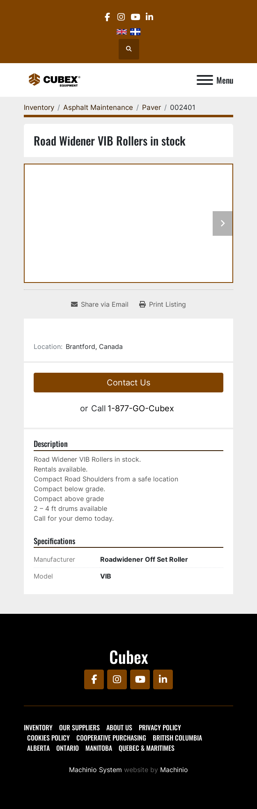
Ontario (67, 748)
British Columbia (177, 738)
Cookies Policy (48, 738)
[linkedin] (149, 17)
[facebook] (107, 17)
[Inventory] (39, 107)
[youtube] (135, 17)
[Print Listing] (162, 304)
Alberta (38, 748)
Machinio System (95, 770)
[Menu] (205, 80)
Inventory (38, 727)
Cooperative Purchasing (111, 738)
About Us (119, 727)
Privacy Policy (160, 727)
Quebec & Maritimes (146, 748)
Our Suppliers (79, 727)
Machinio (174, 770)
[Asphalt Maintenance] (98, 107)
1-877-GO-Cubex (141, 408)
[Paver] (151, 107)
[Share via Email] (100, 304)
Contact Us (128, 382)
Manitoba (98, 748)
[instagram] (121, 17)
